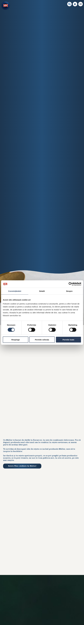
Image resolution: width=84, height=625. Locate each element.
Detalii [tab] (42, 291)
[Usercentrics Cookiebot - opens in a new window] (70, 284)
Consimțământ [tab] (14, 291)
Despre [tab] (69, 291)
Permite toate (68, 340)
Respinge (15, 340)
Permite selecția (42, 340)
